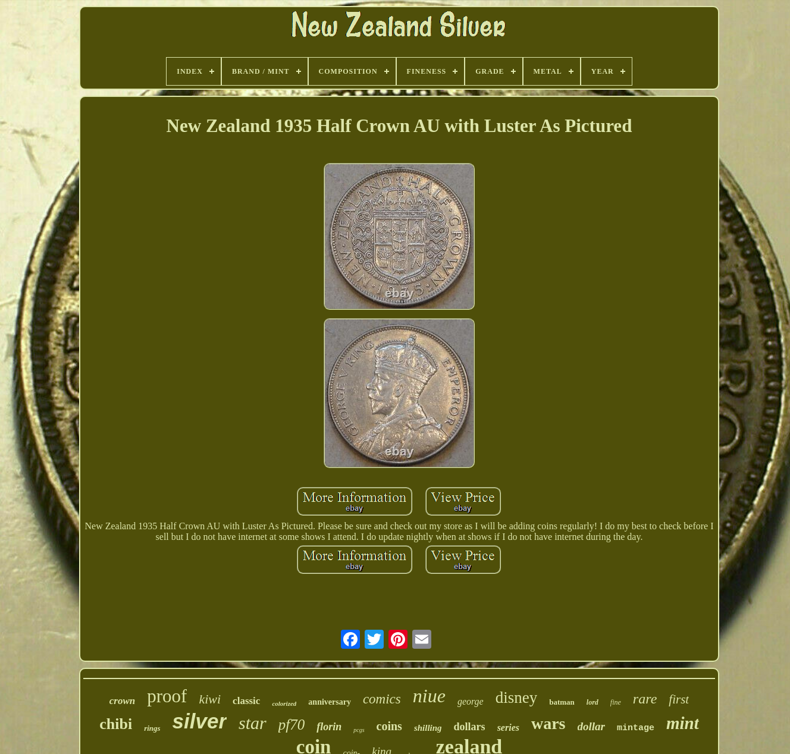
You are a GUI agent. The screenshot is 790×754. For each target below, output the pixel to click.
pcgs (358, 730)
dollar (591, 726)
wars (548, 723)
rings (152, 728)
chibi (115, 724)
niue (429, 695)
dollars (469, 727)
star (253, 723)
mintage (635, 728)
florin (328, 727)
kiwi (210, 699)
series (508, 727)
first (679, 699)
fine (615, 702)
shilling (428, 728)
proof (167, 696)
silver (200, 721)
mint (682, 723)
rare (645, 698)
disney (517, 697)
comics (382, 699)
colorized (284, 703)
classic (246, 700)
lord (592, 702)
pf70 (291, 725)
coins (389, 726)
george (470, 701)
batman (562, 702)
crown (122, 700)
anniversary (329, 702)
